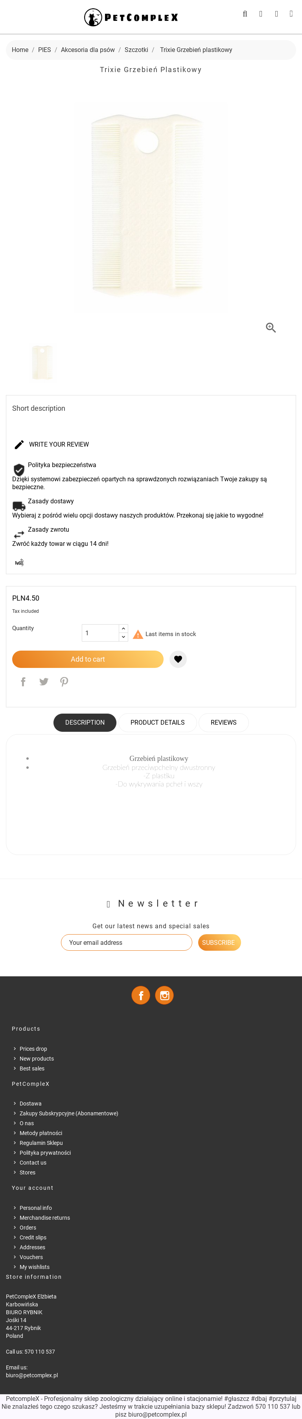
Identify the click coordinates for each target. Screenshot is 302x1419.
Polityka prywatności (45, 1153)
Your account (33, 1188)
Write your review (51, 445)
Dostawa (31, 1103)
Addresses (32, 1247)
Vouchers (31, 1257)
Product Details (158, 722)
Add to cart (88, 659)
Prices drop (33, 1049)
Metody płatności (41, 1133)
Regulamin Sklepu (41, 1143)
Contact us (33, 1162)
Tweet (44, 682)
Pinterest (64, 682)
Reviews (224, 722)
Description (85, 722)
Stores (27, 1172)
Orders (28, 1227)
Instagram (164, 995)
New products (37, 1058)
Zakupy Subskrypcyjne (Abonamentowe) (69, 1113)
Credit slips (33, 1237)
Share (23, 682)
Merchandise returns (45, 1218)
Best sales (32, 1068)
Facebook (141, 995)
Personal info (36, 1208)
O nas (27, 1123)
